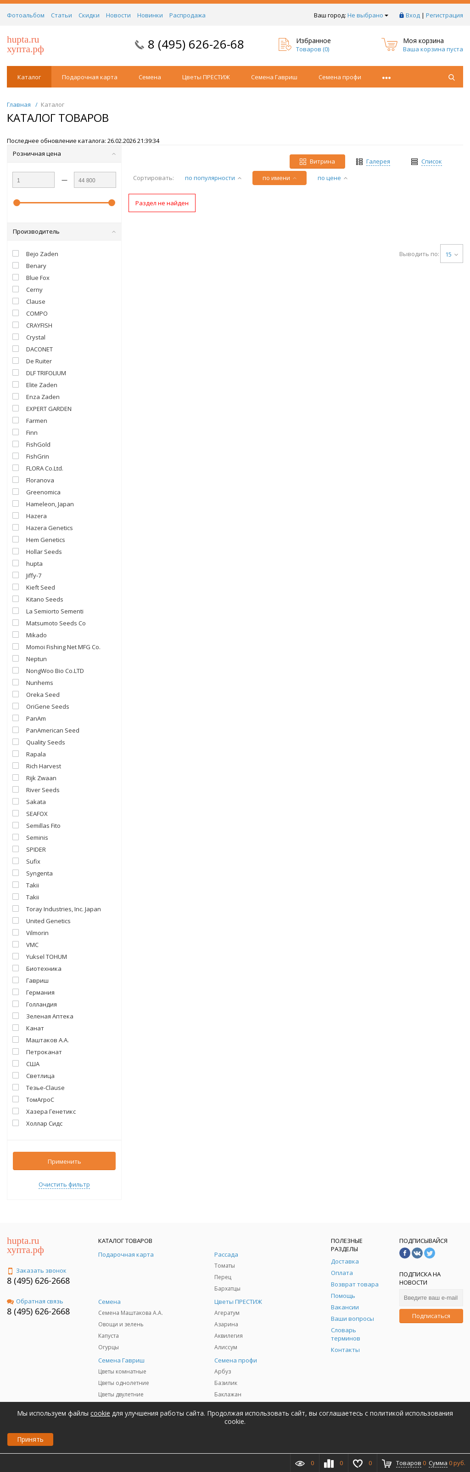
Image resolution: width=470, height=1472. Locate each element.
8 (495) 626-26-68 (196, 44)
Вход (413, 15)
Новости (118, 15)
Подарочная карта (90, 77)
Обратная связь (35, 1301)
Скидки (89, 15)
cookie (100, 1413)
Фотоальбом (26, 15)
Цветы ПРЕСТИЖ (206, 77)
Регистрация (444, 15)
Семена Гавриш (274, 77)
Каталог (29, 77)
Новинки (150, 15)
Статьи (61, 15)
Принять (30, 1439)
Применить (64, 1161)
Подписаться (431, 1316)
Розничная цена (64, 153)
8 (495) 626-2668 (38, 1280)
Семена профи (340, 77)
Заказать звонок (37, 1270)
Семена (150, 77)
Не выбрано (367, 15)
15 (451, 254)
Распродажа (187, 15)
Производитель (64, 231)
